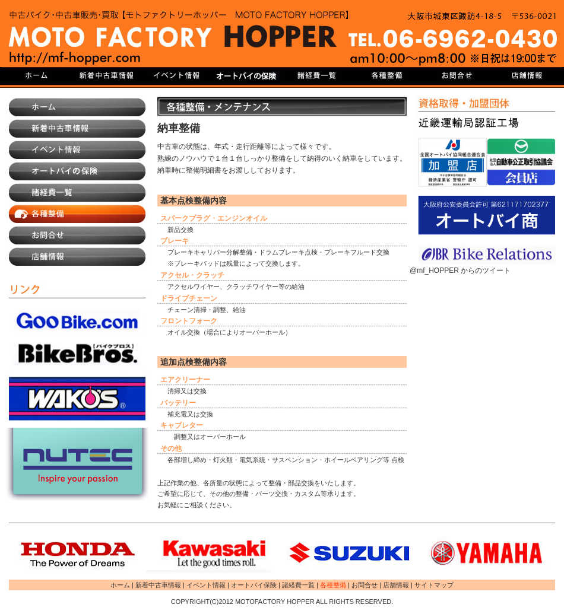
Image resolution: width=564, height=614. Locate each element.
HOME (37, 76)
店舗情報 (527, 76)
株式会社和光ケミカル (77, 398)
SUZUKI (350, 553)
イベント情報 (177, 76)
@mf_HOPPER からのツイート (460, 270)
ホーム (77, 107)
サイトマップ (434, 584)
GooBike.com (77, 321)
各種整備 (387, 76)
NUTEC (77, 464)
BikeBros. (77, 353)
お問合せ (457, 76)
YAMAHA (487, 553)
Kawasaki (213, 553)
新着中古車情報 (107, 76)
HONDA (77, 553)
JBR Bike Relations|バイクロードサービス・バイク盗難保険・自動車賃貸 (487, 254)
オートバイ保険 (247, 76)
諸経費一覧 (317, 76)
